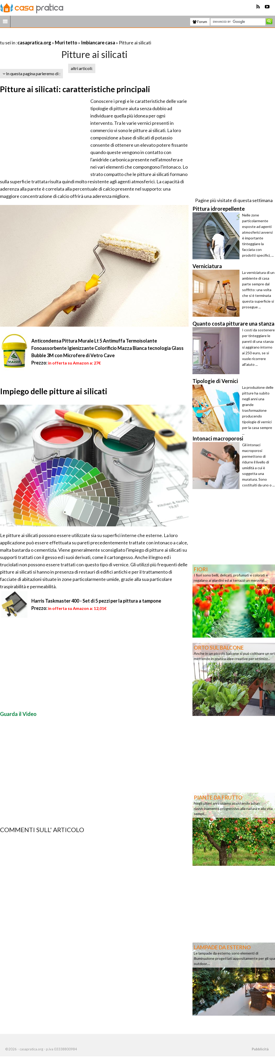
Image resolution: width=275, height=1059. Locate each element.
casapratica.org (34, 42)
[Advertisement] (61, 36)
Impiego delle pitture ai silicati (53, 391)
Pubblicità (260, 1049)
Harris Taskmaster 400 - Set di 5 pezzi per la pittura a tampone (96, 601)
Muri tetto (66, 42)
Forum (200, 22)
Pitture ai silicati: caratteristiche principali (75, 89)
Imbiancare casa (98, 42)
